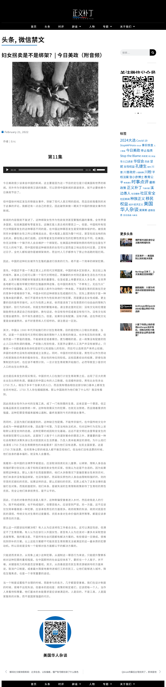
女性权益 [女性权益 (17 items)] (129, 166)
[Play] (7, 169)
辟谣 (76, 26)
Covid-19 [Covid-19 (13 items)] (141, 140)
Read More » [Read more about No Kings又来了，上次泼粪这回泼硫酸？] (141, 278)
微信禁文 (31, 39)
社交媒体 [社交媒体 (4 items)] (135, 193)
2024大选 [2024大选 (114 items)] (128, 140)
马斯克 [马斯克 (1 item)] (134, 215)
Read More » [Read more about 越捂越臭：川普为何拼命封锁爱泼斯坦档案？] (141, 296)
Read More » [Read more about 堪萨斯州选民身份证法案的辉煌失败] (141, 246)
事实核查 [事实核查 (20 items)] (147, 145)
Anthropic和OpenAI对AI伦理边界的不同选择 (145, 308)
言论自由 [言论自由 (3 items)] (127, 215)
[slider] (51, 170)
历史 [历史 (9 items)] (147, 161)
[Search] (153, 52)
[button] (124, 92)
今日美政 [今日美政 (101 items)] (133, 150)
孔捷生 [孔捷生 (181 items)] (141, 166)
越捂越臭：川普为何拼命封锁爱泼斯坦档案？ (145, 290)
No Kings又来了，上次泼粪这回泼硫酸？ (145, 273)
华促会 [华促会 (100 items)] (139, 160)
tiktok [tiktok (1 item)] (139, 145)
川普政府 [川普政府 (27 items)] (129, 172)
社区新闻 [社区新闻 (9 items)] (125, 199)
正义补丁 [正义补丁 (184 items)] (134, 187)
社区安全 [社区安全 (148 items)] (147, 193)
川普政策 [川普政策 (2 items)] (140, 172)
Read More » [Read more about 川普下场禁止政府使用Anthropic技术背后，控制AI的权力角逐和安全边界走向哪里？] (141, 339)
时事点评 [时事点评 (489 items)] (140, 181)
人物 (92, 26)
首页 (34, 26)
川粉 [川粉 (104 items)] (148, 171)
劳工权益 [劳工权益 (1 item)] (151, 156)
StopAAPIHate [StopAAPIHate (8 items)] (128, 145)
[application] (55, 170)
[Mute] (94, 169)
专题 (107, 26)
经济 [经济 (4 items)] (131, 204)
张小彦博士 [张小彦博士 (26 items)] (136, 177)
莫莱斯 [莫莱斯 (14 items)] (143, 210)
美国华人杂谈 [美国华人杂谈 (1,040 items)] (136, 206)
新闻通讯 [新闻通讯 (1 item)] (127, 182)
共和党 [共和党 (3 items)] (144, 156)
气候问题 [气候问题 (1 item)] (146, 188)
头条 (47, 26)
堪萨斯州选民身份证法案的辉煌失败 (145, 241)
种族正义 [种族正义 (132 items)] (137, 198)
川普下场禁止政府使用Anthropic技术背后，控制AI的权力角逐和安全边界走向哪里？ (145, 330)
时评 (61, 26)
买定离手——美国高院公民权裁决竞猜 (144, 257)
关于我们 (127, 26)
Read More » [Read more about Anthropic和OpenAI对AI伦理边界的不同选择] (141, 315)
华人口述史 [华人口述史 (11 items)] (126, 161)
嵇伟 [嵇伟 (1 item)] (149, 167)
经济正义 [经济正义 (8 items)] (138, 204)
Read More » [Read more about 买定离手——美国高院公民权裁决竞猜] (141, 262)
